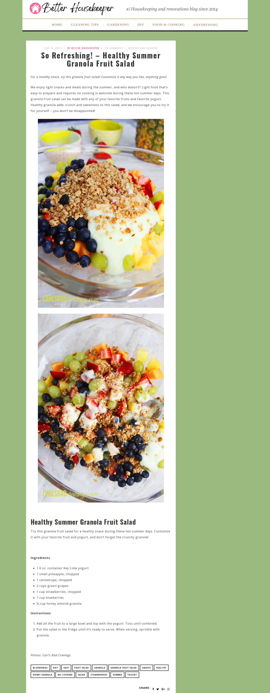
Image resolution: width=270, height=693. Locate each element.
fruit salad (81, 667)
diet (55, 667)
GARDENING (118, 24)
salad (81, 674)
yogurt (132, 674)
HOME (57, 24)
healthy (161, 667)
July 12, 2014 (53, 48)
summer (117, 674)
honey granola (42, 674)
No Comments (114, 48)
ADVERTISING (205, 25)
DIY (141, 24)
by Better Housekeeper (83, 48)
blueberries (40, 667)
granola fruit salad (124, 667)
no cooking (65, 674)
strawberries (99, 674)
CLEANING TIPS (85, 24)
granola (99, 667)
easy (66, 667)
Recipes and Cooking (143, 48)
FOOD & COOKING (169, 24)
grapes (146, 667)
